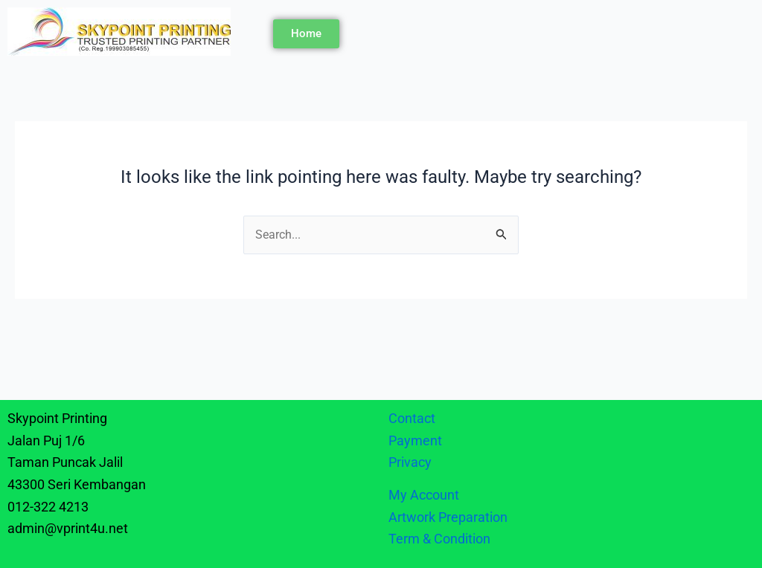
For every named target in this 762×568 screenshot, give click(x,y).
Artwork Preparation (448, 517)
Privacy (411, 462)
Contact (411, 418)
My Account (423, 495)
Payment (415, 440)
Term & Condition (439, 538)
